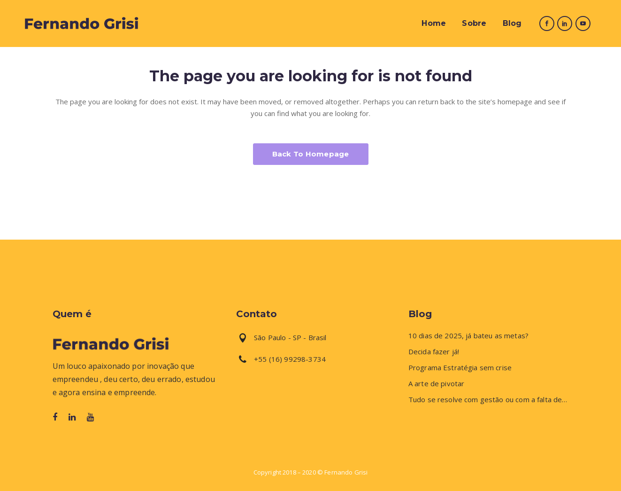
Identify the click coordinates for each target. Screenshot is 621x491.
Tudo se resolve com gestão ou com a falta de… (487, 400)
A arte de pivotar (436, 384)
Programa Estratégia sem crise (460, 368)
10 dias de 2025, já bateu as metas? (468, 336)
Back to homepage (310, 153)
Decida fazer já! (433, 352)
